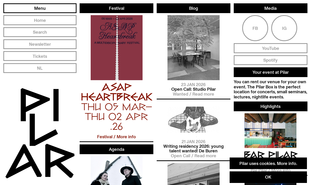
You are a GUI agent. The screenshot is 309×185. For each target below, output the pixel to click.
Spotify (270, 57)
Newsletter (40, 44)
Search (40, 32)
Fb (255, 24)
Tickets (40, 56)
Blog (193, 7)
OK (268, 177)
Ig (284, 24)
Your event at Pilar (270, 69)
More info (286, 163)
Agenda (116, 149)
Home (40, 20)
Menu (40, 8)
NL (40, 68)
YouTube (270, 45)
